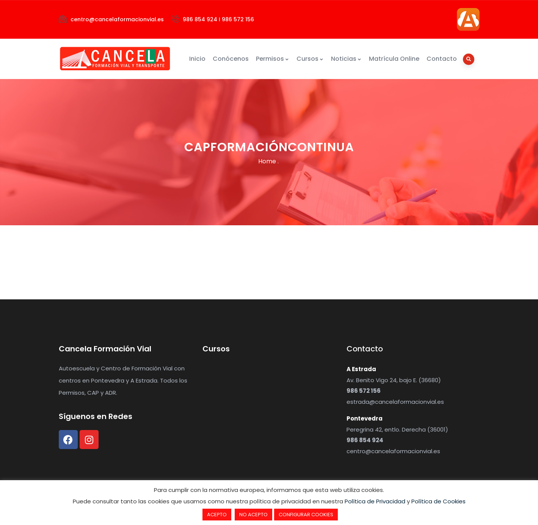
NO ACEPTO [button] (253, 514)
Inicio (197, 58)
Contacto (442, 58)
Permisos (272, 58)
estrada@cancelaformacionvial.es (395, 402)
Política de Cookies (438, 501)
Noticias (346, 58)
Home (267, 161)
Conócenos (231, 58)
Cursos (310, 58)
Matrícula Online (394, 58)
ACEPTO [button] (217, 514)
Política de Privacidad (375, 501)
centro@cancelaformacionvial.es (393, 451)
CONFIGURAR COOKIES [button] (306, 514)
